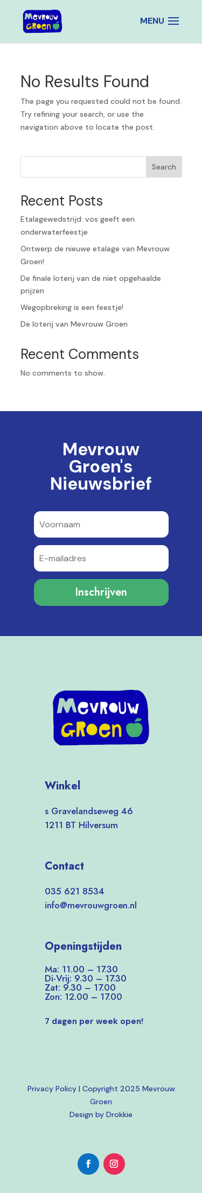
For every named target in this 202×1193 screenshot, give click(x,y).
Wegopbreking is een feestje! (71, 307)
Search (164, 167)
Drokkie (119, 1114)
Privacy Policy (51, 1088)
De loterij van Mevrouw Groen (74, 324)
